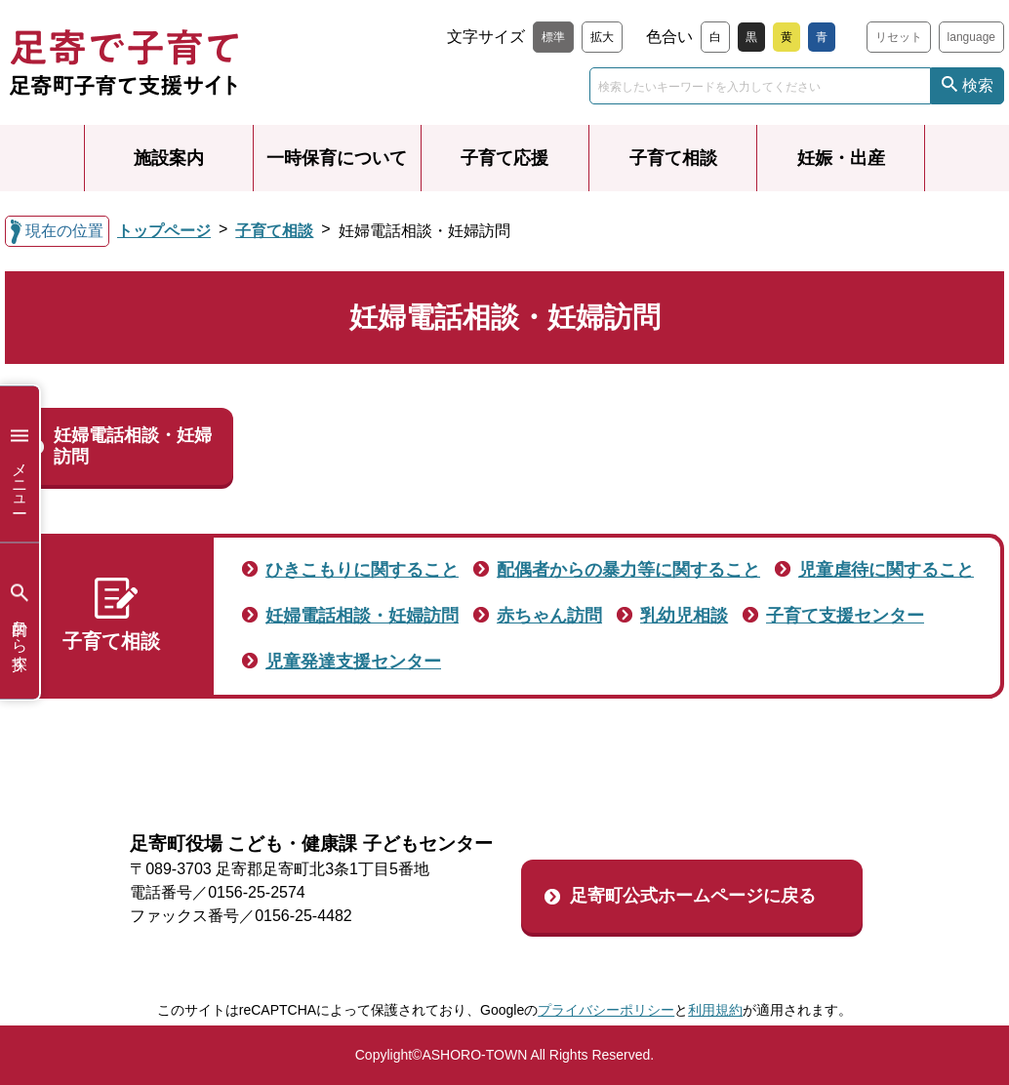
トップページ (164, 230)
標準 (553, 37)
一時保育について (336, 158)
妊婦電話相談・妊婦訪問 (133, 445)
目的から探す (19, 621)
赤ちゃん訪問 (549, 615)
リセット (898, 37)
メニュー (19, 463)
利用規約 (715, 1010)
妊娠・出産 (841, 158)
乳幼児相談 (684, 615)
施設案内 (169, 158)
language (971, 37)
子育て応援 (504, 158)
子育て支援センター (845, 615)
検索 (977, 85)
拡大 (602, 37)
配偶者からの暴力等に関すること (628, 570)
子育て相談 (673, 158)
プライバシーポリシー (606, 1010)
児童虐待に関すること (886, 570)
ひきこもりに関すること (362, 570)
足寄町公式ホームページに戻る (693, 895)
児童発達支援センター (353, 661)
